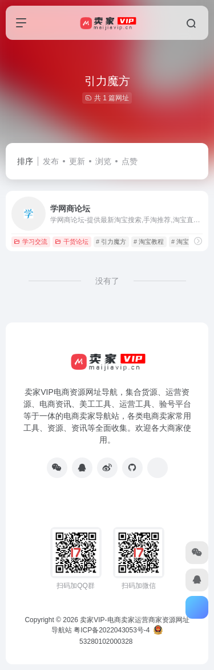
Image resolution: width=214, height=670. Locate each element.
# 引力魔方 (111, 241)
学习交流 (30, 241)
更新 (77, 161)
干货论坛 (71, 241)
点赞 (130, 161)
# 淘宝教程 (149, 241)
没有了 (107, 280)
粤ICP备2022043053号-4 (112, 630)
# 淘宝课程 (186, 241)
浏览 (103, 161)
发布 (51, 161)
